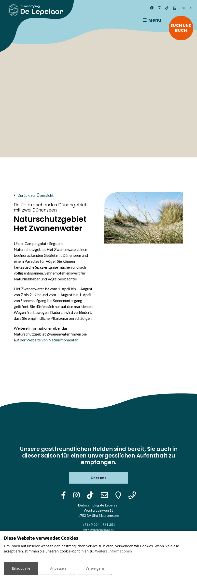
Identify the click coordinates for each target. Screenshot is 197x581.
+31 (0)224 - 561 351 (98, 524)
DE (190, 8)
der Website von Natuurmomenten (49, 339)
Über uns (98, 477)
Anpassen (58, 568)
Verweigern (94, 568)
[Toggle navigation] (151, 20)
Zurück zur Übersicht (36, 195)
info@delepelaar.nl (98, 530)
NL (183, 8)
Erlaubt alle (21, 568)
